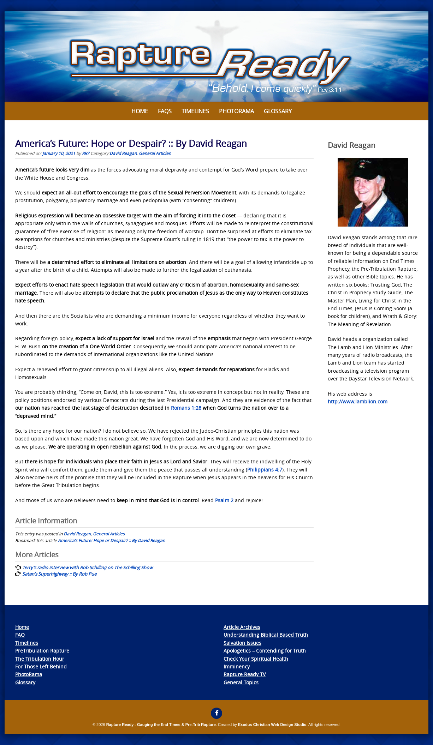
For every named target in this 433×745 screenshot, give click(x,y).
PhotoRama (28, 674)
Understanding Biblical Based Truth (266, 634)
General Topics (241, 682)
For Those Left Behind (41, 666)
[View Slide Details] (216, 56)
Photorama (236, 111)
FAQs (165, 111)
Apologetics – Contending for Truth (265, 650)
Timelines (195, 111)
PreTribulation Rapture (42, 650)
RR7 (85, 153)
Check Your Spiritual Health (256, 658)
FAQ (20, 634)
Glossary (278, 111)
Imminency (237, 666)
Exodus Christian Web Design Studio (272, 724)
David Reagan (123, 153)
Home (139, 111)
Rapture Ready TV (245, 674)
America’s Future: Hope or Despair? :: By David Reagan (111, 540)
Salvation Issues (242, 642)
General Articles (155, 153)
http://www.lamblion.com (357, 401)
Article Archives (242, 627)
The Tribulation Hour (39, 658)
